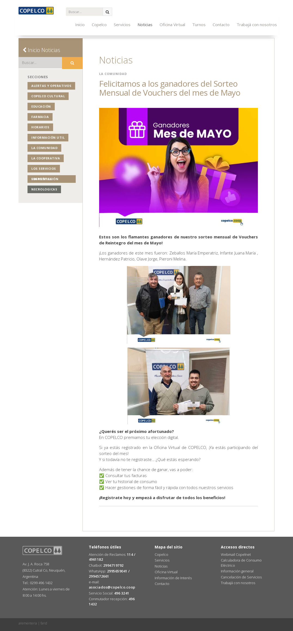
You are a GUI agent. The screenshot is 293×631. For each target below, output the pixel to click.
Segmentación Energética (44, 179)
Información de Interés (173, 577)
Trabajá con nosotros (257, 24)
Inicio (80, 24)
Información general (237, 571)
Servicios (122, 24)
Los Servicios (43, 168)
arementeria (28, 623)
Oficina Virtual (172, 24)
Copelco (99, 24)
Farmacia (40, 117)
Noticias (145, 24)
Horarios (40, 127)
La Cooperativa (45, 158)
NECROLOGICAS (44, 189)
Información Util (48, 137)
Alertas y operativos (51, 86)
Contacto (221, 24)
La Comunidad (44, 148)
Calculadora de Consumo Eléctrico (241, 563)
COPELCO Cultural (48, 96)
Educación (41, 106)
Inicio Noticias (41, 50)
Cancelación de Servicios (241, 577)
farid (44, 623)
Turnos (199, 24)
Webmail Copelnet (236, 554)
